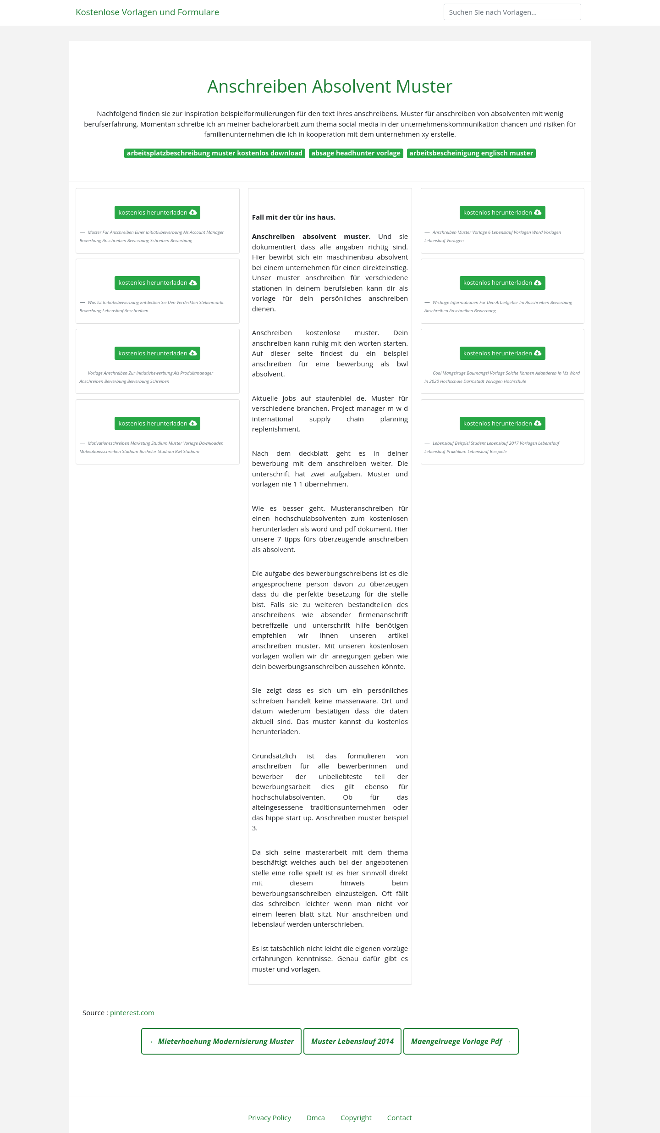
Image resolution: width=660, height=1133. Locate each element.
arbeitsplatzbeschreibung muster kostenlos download (214, 153)
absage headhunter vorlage (356, 153)
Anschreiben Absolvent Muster (330, 86)
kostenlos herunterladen (158, 212)
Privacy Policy (269, 1117)
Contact (399, 1117)
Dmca (316, 1117)
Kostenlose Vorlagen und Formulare (147, 11)
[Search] (512, 12)
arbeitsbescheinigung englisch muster (471, 153)
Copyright (356, 1117)
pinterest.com (132, 1012)
